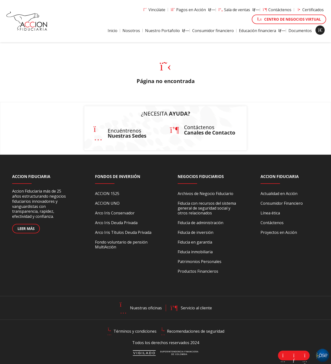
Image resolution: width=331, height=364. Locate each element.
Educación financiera (261, 30)
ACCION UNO (107, 203)
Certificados (310, 9)
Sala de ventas (237, 9)
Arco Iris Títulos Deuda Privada (123, 232)
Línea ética (270, 213)
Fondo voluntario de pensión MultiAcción (121, 244)
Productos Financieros (198, 271)
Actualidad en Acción (279, 193)
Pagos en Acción (191, 9)
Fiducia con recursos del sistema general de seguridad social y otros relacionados (207, 208)
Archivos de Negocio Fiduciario (205, 193)
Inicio (112, 30)
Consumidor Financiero (282, 203)
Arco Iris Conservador (115, 213)
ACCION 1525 (107, 193)
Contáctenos (276, 9)
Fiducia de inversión (195, 232)
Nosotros (131, 30)
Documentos (300, 30)
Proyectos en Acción (279, 232)
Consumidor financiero (213, 30)
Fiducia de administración (200, 222)
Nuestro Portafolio (166, 30)
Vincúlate (154, 9)
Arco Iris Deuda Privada (116, 222)
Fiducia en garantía (195, 242)
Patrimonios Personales (199, 261)
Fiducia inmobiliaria (195, 251)
